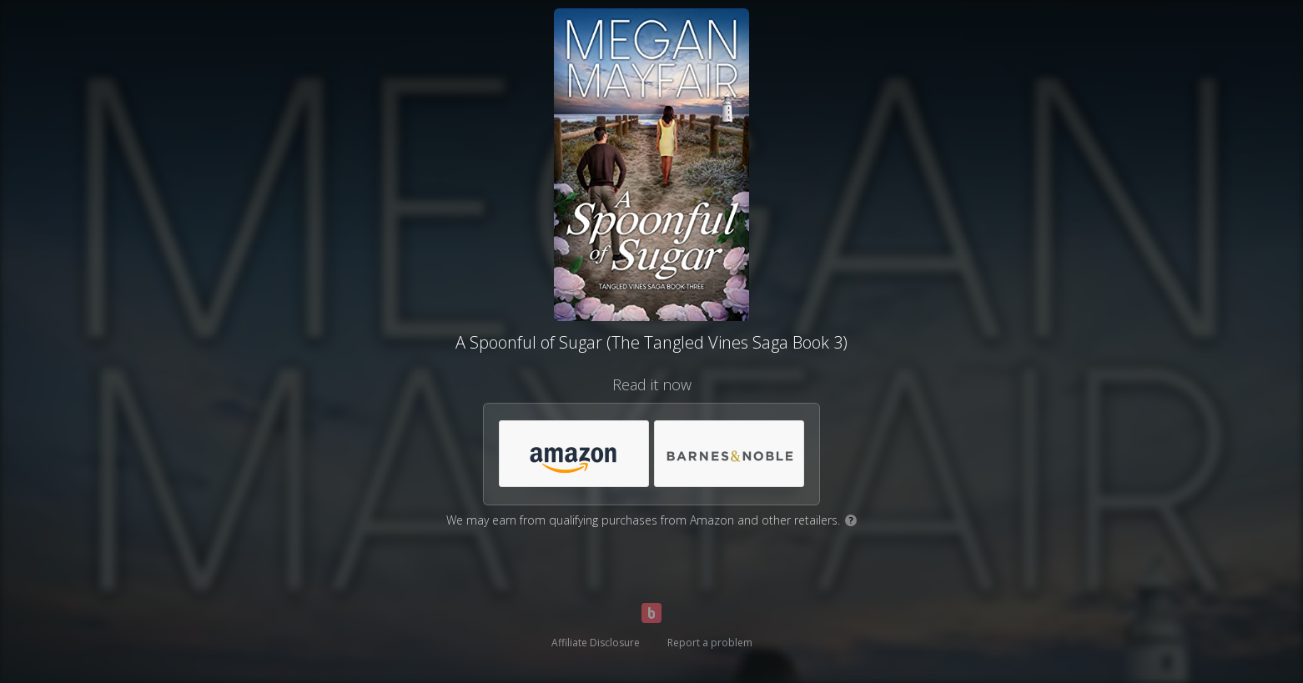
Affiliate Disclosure (595, 642)
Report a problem (709, 642)
